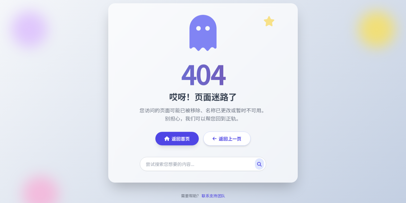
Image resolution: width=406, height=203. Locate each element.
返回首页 (177, 139)
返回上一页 (227, 139)
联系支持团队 (213, 195)
